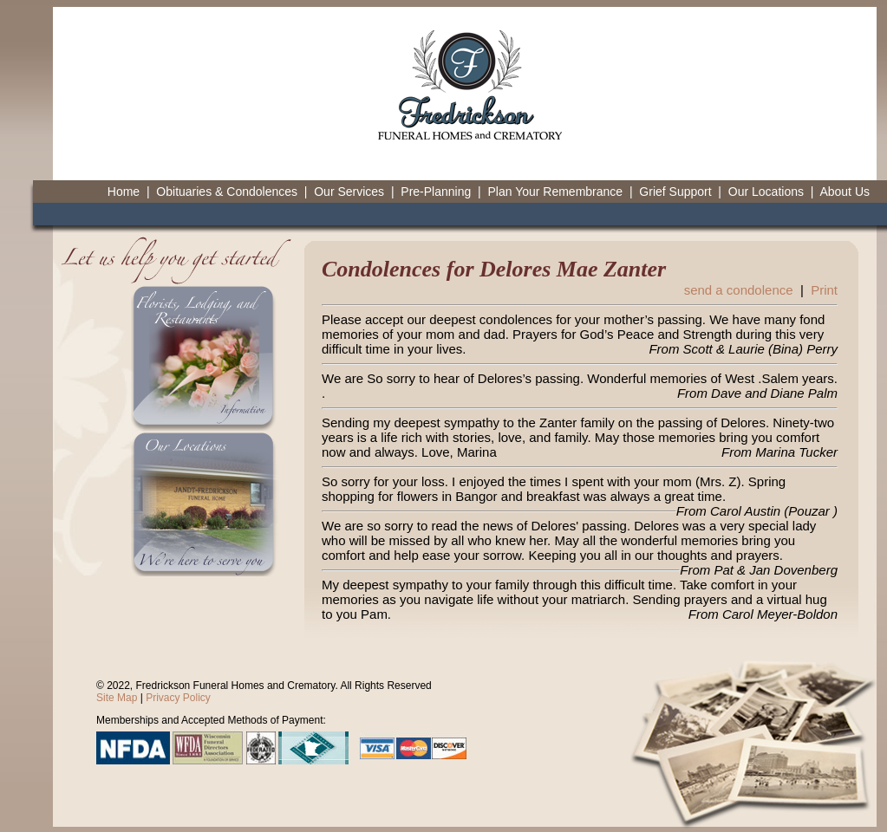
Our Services (349, 191)
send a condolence (738, 290)
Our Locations (766, 191)
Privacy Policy (178, 698)
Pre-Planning (436, 191)
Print (824, 290)
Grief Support (675, 191)
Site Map (116, 698)
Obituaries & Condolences (226, 191)
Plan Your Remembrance (555, 191)
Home (124, 191)
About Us (844, 191)
